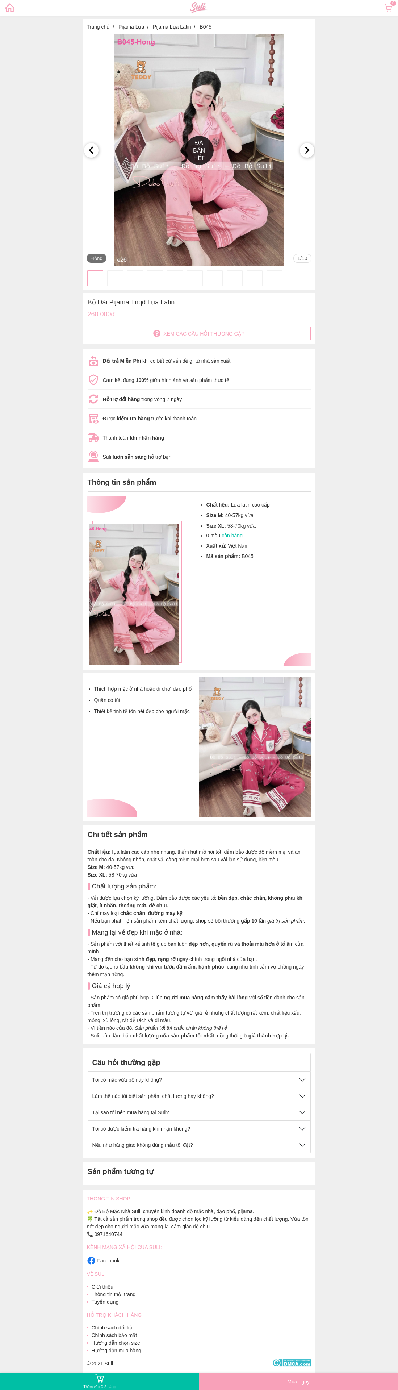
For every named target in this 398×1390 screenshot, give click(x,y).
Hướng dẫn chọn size (115, 1343)
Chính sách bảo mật (114, 1335)
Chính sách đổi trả (112, 1328)
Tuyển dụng (104, 1302)
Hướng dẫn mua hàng (116, 1350)
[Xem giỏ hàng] (388, 8)
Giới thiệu (102, 1287)
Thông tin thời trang (113, 1294)
